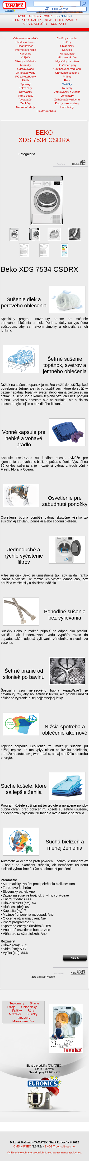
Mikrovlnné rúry (67, 57)
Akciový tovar (40, 16)
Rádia (25, 80)
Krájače (25, 57)
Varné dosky (25, 95)
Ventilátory (67, 95)
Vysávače (25, 99)
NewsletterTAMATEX (61, 20)
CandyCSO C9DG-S (78, 972)
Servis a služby (35, 24)
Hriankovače (25, 46)
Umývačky (25, 92)
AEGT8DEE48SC (78, 162)
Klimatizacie (67, 53)
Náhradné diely (25, 107)
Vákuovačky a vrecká (67, 92)
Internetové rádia (25, 49)
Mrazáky (25, 65)
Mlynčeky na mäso (67, 61)
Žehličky (25, 103)
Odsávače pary (67, 65)
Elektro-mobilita (46, 111)
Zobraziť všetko (46, 976)
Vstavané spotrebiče (25, 38)
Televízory (25, 88)
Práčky (67, 76)
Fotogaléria (27, 154)
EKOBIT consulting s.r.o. (60, 1146)
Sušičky (67, 84)
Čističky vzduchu (66, 38)
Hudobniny (67, 107)
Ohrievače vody (25, 72)
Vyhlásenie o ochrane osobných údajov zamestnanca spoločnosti (44, 1152)
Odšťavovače (25, 69)
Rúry (67, 80)
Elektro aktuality (26, 20)
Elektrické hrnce (25, 42)
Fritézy (67, 42)
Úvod (21, 16)
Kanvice (67, 49)
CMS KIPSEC (22, 1146)
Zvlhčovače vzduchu (67, 99)
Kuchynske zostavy (67, 103)
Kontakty (58, 24)
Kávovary (25, 53)
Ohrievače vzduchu (67, 72)
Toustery (67, 88)
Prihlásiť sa (60, 9)
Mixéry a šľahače (25, 61)
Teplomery (16, 1003)
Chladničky (67, 46)
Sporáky (25, 84)
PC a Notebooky (25, 76)
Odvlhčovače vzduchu (67, 69)
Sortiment (64, 16)
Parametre (9, 880)
